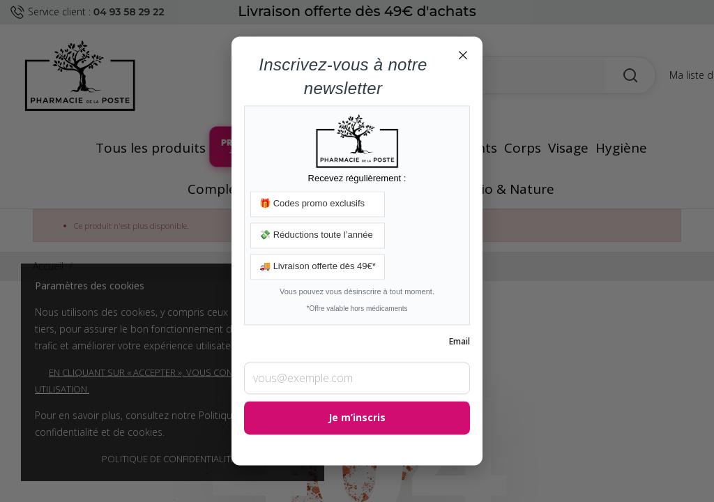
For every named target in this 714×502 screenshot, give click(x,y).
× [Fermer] (463, 54)
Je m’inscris (357, 418)
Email (459, 342)
